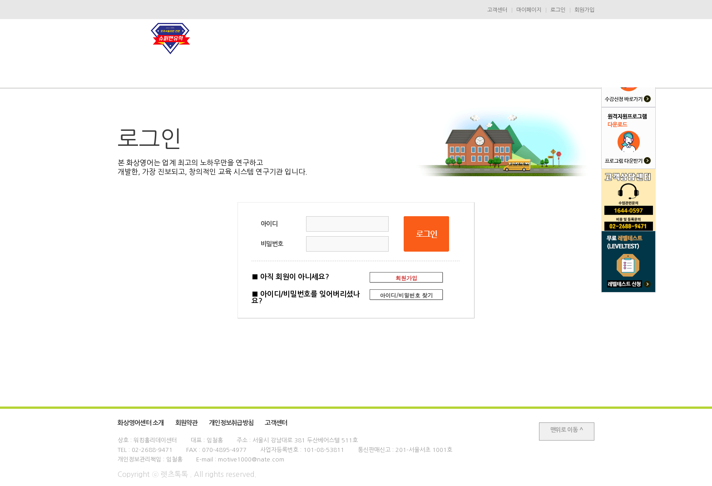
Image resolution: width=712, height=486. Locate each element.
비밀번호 (272, 244)
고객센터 (497, 10)
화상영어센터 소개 (141, 423)
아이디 (269, 224)
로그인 (557, 10)
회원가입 (584, 10)
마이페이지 (528, 10)
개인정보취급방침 (231, 423)
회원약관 (186, 423)
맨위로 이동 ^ (566, 430)
